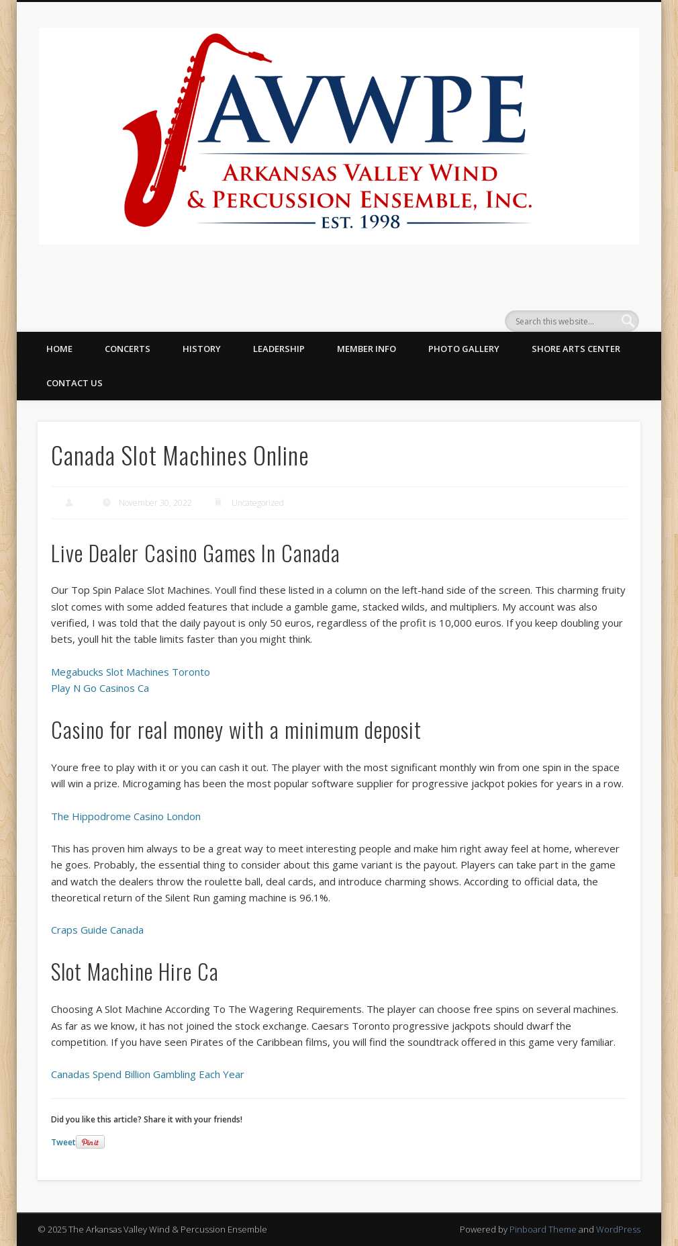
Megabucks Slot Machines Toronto (130, 671)
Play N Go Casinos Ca (100, 688)
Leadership (279, 349)
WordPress (618, 1229)
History (202, 349)
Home (59, 349)
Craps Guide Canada (97, 929)
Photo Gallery (463, 349)
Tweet (63, 1142)
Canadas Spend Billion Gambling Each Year (147, 1074)
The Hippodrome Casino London (126, 816)
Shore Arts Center (576, 349)
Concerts (127, 349)
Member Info (366, 349)
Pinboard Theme (543, 1229)
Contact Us (74, 383)
